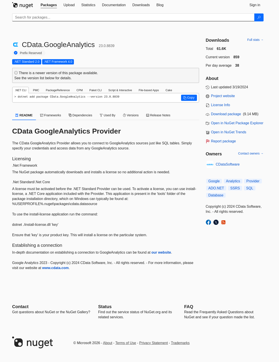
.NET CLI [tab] (20, 90)
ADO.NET (216, 188)
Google (214, 181)
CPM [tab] (80, 90)
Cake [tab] (168, 90)
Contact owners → (251, 153)
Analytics (233, 181)
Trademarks (180, 343)
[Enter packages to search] (133, 17)
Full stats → (255, 39)
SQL (249, 188)
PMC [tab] (36, 90)
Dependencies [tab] (80, 115)
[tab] (48, 5)
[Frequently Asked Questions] (188, 306)
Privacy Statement (153, 343)
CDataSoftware (228, 164)
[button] (189, 98)
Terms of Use (125, 343)
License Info (220, 105)
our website (161, 252)
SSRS (235, 188)
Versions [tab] (131, 115)
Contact (20, 306)
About (107, 343)
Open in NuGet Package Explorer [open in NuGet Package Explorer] (237, 123)
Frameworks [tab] (50, 115)
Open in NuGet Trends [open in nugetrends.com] (228, 132)
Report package (223, 141)
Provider (253, 181)
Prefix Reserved (31, 53)
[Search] (259, 17)
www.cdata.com (55, 268)
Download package (226, 114)
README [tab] (24, 115)
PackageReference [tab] (58, 90)
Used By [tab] (107, 115)
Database (216, 195)
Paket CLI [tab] (95, 90)
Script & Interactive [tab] (120, 90)
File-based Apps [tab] (149, 90)
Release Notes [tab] (158, 115)
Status (105, 306)
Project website (223, 96)
